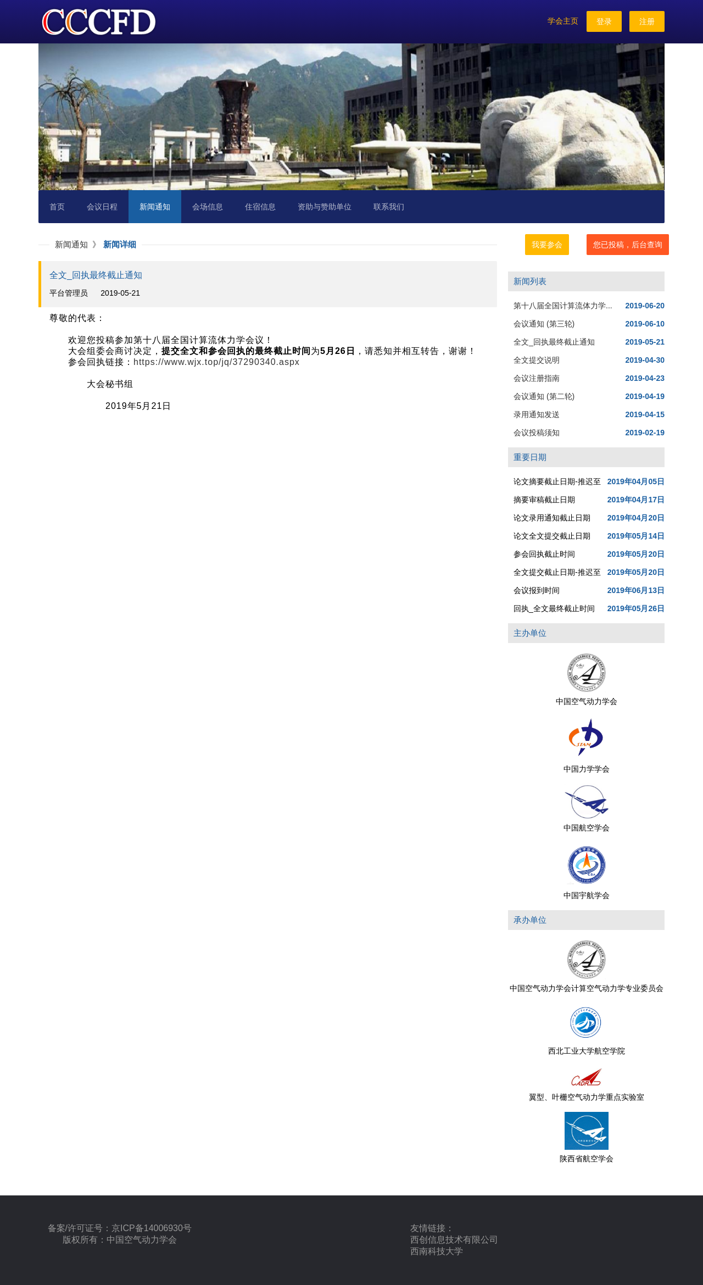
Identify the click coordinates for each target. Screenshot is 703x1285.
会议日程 (102, 206)
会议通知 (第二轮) (544, 396)
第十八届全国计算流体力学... (563, 305)
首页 (57, 206)
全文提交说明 (537, 360)
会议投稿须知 (537, 432)
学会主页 (563, 20)
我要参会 (547, 244)
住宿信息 (260, 206)
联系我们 (388, 206)
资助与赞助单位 (325, 206)
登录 (604, 21)
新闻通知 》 (79, 244)
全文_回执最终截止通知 (554, 341)
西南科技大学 (436, 1251)
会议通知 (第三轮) (544, 323)
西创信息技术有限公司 (454, 1239)
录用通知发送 (537, 414)
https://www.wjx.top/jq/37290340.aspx (216, 362)
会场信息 (207, 206)
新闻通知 (155, 206)
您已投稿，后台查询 (627, 244)
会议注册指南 (537, 378)
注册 (647, 21)
